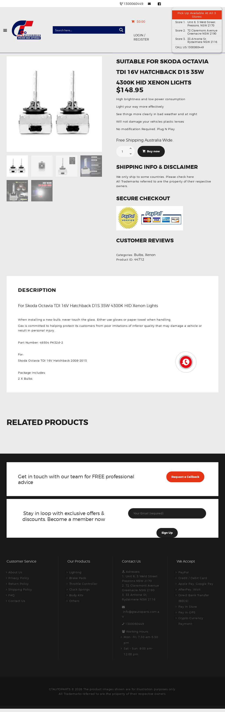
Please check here (180, 176)
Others (74, 601)
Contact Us (16, 601)
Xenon (150, 255)
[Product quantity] (125, 151)
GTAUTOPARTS (60, 689)
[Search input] (85, 30)
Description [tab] (37, 290)
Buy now (153, 151)
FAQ (11, 595)
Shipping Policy (20, 589)
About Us (15, 572)
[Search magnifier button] (121, 30)
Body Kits (76, 595)
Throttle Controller (83, 583)
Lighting (75, 572)
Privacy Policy (18, 578)
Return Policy (18, 583)
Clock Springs (79, 589)
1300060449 (134, 624)
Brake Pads (77, 578)
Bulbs (138, 255)
